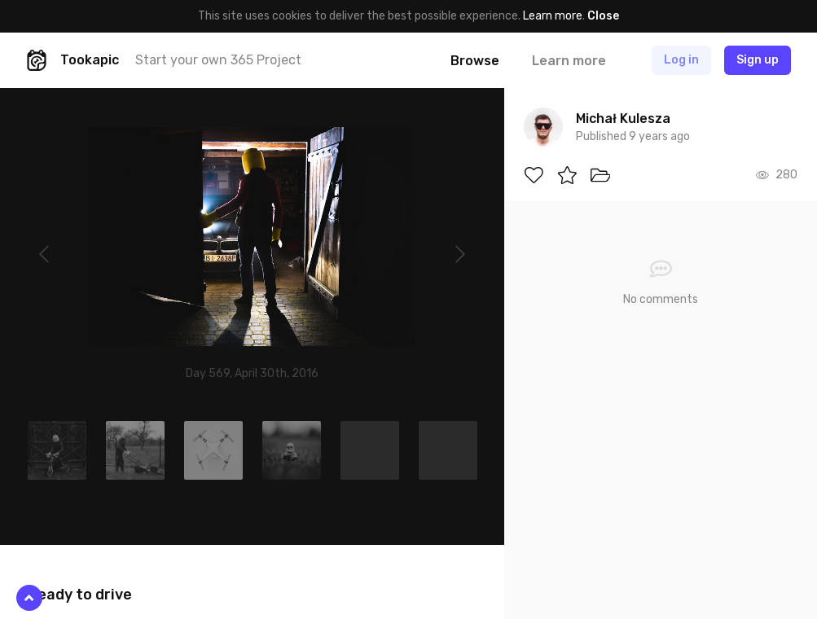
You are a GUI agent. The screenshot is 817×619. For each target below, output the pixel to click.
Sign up (757, 60)
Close (603, 16)
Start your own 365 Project (218, 60)
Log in (681, 60)
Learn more (552, 16)
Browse (474, 60)
